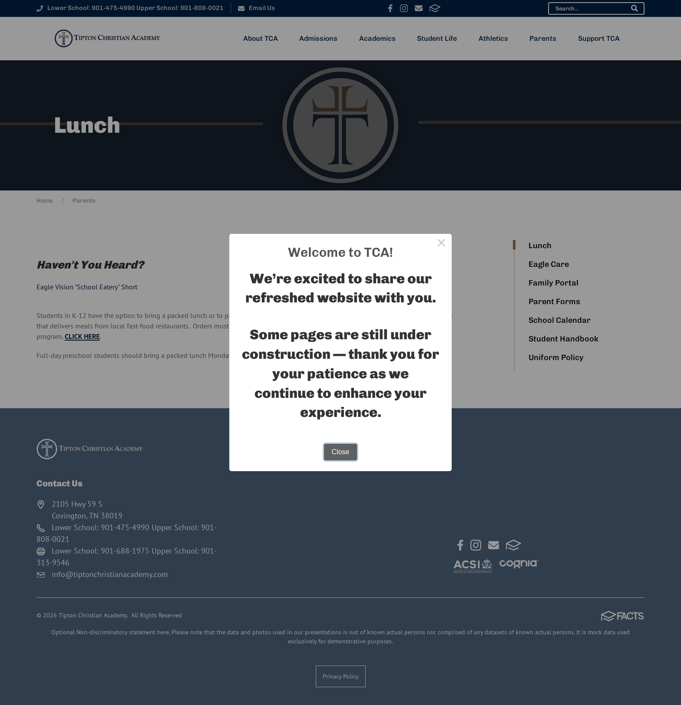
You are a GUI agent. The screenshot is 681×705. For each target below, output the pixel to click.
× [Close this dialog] (441, 244)
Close (341, 452)
